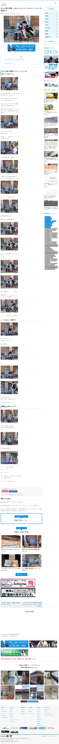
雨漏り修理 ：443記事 (48, 218)
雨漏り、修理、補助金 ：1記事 (49, 254)
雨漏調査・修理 (23, 707)
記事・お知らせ (46, 707)
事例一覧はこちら (21, 574)
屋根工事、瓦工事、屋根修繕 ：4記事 (50, 243)
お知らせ (45, 711)
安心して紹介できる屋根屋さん (49, 715)
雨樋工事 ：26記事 (54, 234)
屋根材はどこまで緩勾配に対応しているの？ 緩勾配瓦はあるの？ (51, 197)
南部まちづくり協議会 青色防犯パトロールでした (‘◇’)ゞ (11, 603)
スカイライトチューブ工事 (14, 719)
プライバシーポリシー (52, 736)
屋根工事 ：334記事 (48, 219)
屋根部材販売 (30, 711)
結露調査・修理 (47, 36)
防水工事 (11, 715)
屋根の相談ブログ (47, 709)
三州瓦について (30, 709)
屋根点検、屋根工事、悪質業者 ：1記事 (51, 263)
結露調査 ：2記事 (47, 247)
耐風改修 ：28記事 (48, 234)
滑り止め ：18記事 (48, 237)
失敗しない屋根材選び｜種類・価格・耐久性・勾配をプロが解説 (50, 147)
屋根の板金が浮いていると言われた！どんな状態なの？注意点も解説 (51, 208)
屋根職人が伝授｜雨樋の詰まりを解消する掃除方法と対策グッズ (51, 100)
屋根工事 (46, 13)
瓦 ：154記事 (54, 221)
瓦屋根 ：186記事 (48, 221)
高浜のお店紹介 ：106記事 (49, 222)
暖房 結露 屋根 (48, 50)
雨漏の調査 (22, 711)
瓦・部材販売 (30, 707)
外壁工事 (11, 711)
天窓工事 (11, 717)
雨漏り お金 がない (53, 53)
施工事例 (38, 707)
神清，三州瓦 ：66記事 (48, 228)
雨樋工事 (11, 713)
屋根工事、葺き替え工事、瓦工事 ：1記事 (51, 253)
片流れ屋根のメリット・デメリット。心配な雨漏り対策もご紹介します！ (51, 112)
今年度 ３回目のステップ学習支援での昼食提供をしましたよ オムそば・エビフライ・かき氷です (32, 604)
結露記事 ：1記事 (54, 260)
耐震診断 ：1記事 (47, 260)
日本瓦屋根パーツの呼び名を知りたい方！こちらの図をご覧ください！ (51, 125)
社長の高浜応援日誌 (47, 713)
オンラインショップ (31, 713)
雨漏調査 (46, 33)
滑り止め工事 (12, 721)
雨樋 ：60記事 (55, 228)
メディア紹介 (3, 715)
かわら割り (20, 13)
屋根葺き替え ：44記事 (48, 231)
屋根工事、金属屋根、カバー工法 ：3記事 (51, 245)
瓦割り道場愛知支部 (4, 717)
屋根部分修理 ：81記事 (48, 225)
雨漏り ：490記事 (47, 216)
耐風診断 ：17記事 (54, 237)
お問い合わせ (44, 736)
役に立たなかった (13, 491)
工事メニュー (12, 707)
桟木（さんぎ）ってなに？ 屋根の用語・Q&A (51, 136)
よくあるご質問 (3, 711)
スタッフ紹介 (3, 713)
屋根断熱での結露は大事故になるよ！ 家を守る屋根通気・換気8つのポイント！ (51, 159)
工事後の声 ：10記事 (48, 240)
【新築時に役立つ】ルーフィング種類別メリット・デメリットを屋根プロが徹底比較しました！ (51, 172)
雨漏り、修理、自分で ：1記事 (49, 250)
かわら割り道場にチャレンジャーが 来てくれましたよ (14, 59)
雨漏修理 (46, 30)
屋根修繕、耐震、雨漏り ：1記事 (50, 269)
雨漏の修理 (22, 709)
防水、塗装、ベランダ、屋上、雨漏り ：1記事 (51, 267)
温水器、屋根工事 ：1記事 (49, 257)
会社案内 (2, 707)
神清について (3, 709)
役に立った (5, 491)
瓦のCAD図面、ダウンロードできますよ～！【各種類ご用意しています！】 (51, 184)
